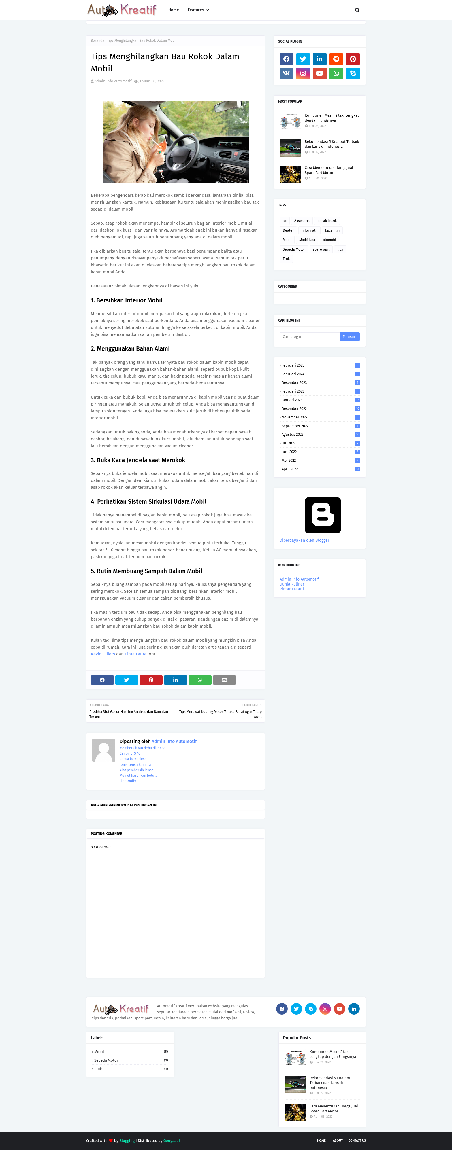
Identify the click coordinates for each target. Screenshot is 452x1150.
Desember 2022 (321, 408)
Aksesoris (302, 221)
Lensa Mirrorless (133, 759)
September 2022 (321, 426)
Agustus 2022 (321, 434)
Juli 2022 (321, 443)
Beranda (97, 41)
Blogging (127, 1140)
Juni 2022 (321, 452)
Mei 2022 (321, 460)
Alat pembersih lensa (137, 770)
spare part (321, 249)
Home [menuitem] (173, 9)
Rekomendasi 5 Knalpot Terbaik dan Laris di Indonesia (332, 144)
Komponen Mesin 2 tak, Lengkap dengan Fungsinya (332, 117)
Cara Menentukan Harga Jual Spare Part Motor (329, 170)
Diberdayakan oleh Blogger (323, 538)
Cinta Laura (135, 654)
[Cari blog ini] (310, 336)
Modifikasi (307, 240)
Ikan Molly (128, 781)
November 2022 (321, 417)
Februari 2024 (321, 374)
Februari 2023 (321, 391)
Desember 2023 (321, 382)
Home (321, 1141)
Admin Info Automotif (113, 81)
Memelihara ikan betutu (138, 776)
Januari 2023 (321, 400)
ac (285, 221)
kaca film (332, 230)
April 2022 (321, 469)
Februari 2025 (321, 365)
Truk (286, 259)
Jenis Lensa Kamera (135, 765)
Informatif (309, 230)
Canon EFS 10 (130, 753)
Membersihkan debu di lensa (142, 748)
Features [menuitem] (196, 9)
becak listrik (327, 221)
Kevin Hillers (103, 654)
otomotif (329, 240)
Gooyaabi (171, 1140)
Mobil (287, 240)
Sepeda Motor (294, 249)
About (338, 1141)
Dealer (288, 230)
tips (340, 249)
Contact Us (357, 1141)
